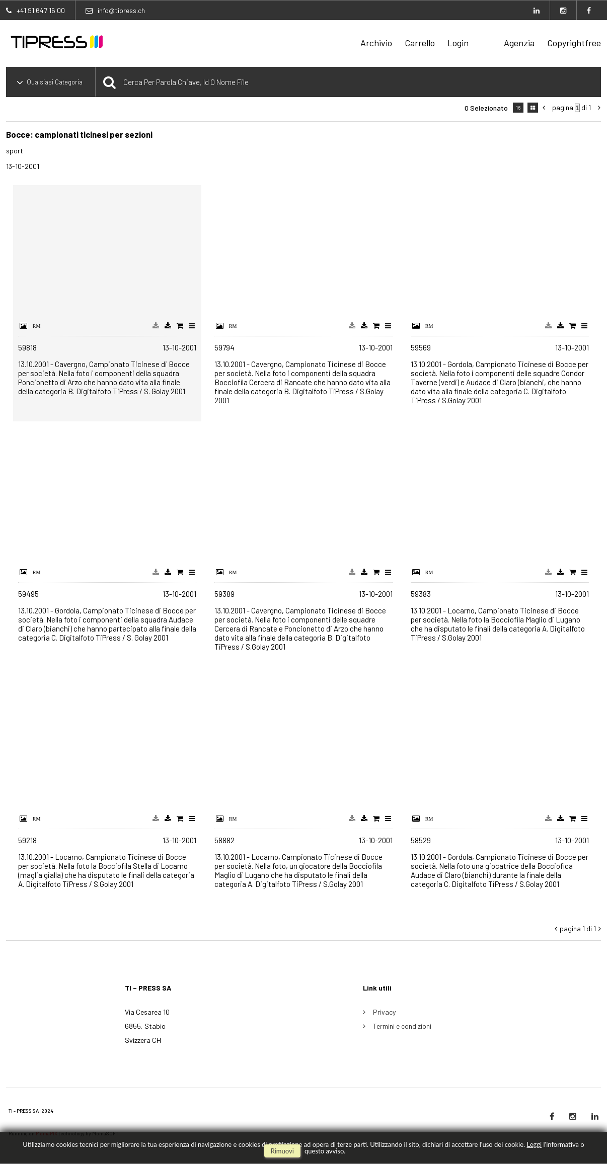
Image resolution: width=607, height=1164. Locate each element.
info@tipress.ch (121, 10)
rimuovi (282, 1151)
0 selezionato (486, 108)
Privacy (384, 1012)
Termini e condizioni (402, 1026)
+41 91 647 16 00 (41, 10)
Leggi (534, 1144)
